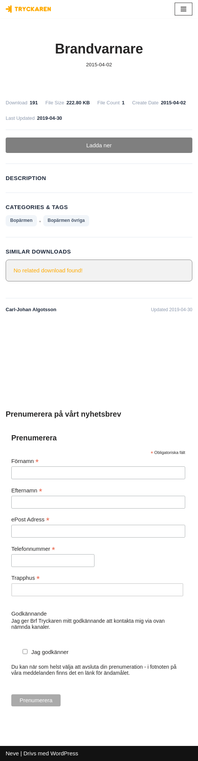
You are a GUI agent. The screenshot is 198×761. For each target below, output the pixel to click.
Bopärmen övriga (66, 220)
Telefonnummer (33, 549)
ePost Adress (30, 520)
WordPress (64, 753)
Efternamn (26, 491)
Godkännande (29, 613)
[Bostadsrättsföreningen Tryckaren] (28, 9)
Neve (12, 753)
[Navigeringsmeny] (183, 9)
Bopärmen (21, 220)
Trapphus (25, 578)
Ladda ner (99, 145)
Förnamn (25, 461)
